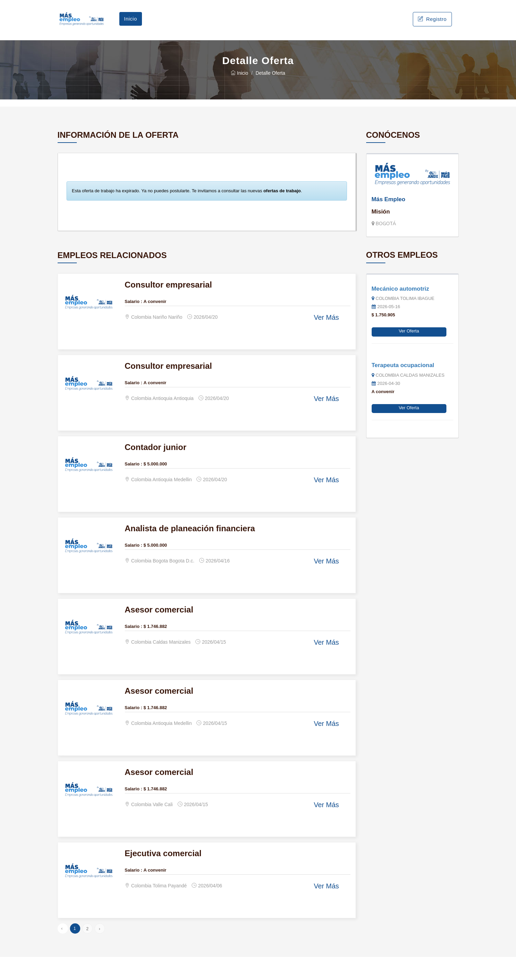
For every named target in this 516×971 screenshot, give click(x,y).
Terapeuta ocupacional (403, 379)
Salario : (133, 315)
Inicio (130, 25)
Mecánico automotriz (400, 302)
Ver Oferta (409, 345)
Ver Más (326, 331)
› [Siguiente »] (99, 942)
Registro (432, 26)
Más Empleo (389, 213)
